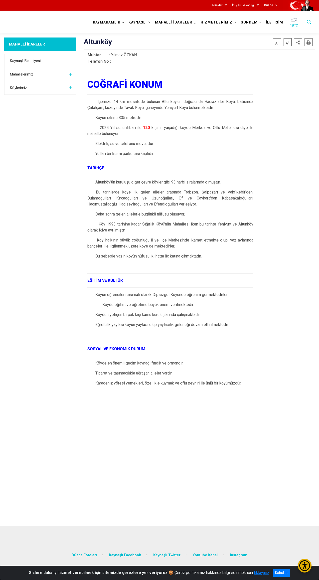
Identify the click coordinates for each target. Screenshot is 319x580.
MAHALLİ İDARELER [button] (173, 22)
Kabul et (281, 573)
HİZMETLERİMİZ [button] (216, 22)
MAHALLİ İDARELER (27, 44)
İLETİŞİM (274, 22)
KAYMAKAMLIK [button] (106, 22)
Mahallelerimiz (21, 74)
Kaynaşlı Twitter (166, 554)
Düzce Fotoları (84, 554)
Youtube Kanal (205, 554)
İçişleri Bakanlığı (243, 5)
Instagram (238, 554)
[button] (298, 42)
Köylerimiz (18, 88)
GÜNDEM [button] (248, 22)
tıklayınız (261, 572)
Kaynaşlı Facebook (125, 554)
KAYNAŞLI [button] (137, 22)
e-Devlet (217, 5)
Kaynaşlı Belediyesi (25, 60)
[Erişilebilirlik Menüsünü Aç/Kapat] (305, 565)
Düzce (268, 5)
